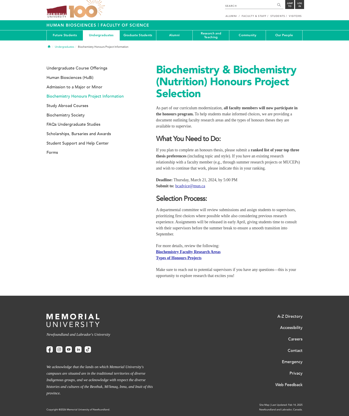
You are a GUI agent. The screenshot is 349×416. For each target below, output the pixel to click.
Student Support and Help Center (77, 143)
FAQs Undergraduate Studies (73, 124)
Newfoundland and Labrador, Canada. (281, 409)
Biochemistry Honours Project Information (85, 96)
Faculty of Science (125, 25)
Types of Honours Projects (179, 258)
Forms (52, 152)
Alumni (174, 35)
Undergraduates (101, 35)
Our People (284, 35)
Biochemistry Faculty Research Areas (188, 252)
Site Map (264, 404)
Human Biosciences (72, 25)
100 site (87, 9)
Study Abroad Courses (67, 105)
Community (247, 35)
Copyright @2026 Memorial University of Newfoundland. (78, 409)
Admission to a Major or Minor (74, 87)
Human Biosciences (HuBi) (69, 77)
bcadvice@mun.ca (190, 186)
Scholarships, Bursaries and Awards (78, 133)
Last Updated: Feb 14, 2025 (287, 404)
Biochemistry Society (65, 115)
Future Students (65, 35)
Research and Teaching (211, 35)
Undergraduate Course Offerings (76, 68)
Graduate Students (138, 35)
